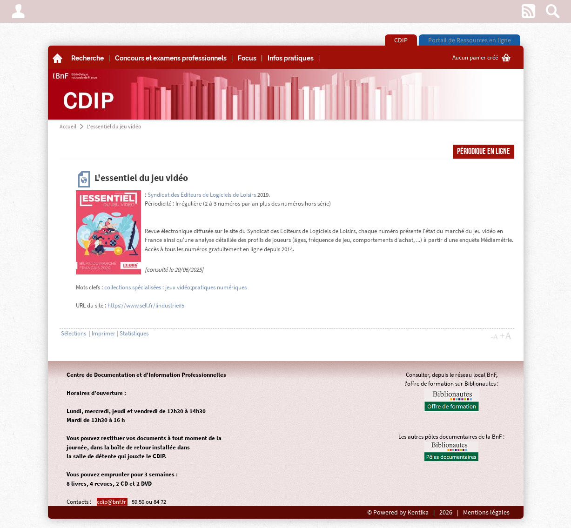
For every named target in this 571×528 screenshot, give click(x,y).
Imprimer (103, 333)
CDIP (401, 40)
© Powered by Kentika (398, 512)
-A (494, 337)
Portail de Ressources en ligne (469, 40)
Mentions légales (486, 512)
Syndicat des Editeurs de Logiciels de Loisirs (202, 195)
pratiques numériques (219, 287)
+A (506, 336)
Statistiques (134, 333)
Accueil (68, 126)
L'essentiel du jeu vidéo (114, 126)
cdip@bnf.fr (112, 502)
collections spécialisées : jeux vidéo (147, 287)
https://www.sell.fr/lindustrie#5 (145, 305)
